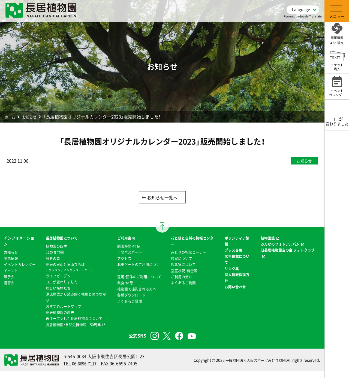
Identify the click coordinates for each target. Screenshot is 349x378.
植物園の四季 (55, 246)
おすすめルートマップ (63, 306)
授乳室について (183, 264)
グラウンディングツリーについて (70, 270)
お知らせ (33, 116)
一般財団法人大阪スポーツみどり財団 (253, 367)
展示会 (9, 283)
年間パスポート (129, 252)
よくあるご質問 (129, 307)
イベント (11, 277)
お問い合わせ (235, 287)
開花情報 (11, 258)
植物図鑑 (267, 238)
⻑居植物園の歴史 (59, 312)
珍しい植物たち (57, 288)
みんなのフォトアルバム (281, 244)
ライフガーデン (57, 276)
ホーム (10, 116)
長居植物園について (61, 238)
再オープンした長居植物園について (74, 319)
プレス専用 (233, 250)
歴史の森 (51, 258)
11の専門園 (53, 252)
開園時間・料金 (128, 246)
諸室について (181, 258)
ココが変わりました (61, 282)
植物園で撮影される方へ (137, 295)
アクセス (123, 258)
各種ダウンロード (131, 301)
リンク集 (231, 269)
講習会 (9, 289)
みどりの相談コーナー (189, 252)
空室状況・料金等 (184, 271)
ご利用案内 (125, 238)
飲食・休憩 (124, 289)
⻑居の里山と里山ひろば (65, 264)
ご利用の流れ (181, 277)
